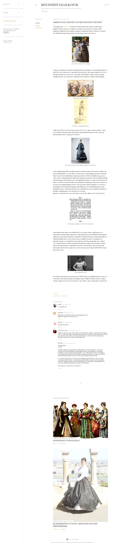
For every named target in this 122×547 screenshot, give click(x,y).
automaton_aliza (62, 330)
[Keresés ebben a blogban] (9, 30)
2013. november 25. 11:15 (69, 343)
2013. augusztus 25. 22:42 (74, 330)
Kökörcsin (60, 312)
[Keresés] (107, 5)
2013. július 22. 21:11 (66, 304)
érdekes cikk (67, 26)
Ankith (59, 304)
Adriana (60, 322)
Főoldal (45, 11)
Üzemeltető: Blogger (72, 539)
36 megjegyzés (62, 443)
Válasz (60, 309)
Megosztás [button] (38, 19)
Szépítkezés (38, 27)
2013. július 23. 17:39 (67, 322)
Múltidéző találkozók (59, 5)
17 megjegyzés (62, 529)
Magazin (37, 25)
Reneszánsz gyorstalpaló (66, 440)
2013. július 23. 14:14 (68, 312)
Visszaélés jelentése (9, 21)
